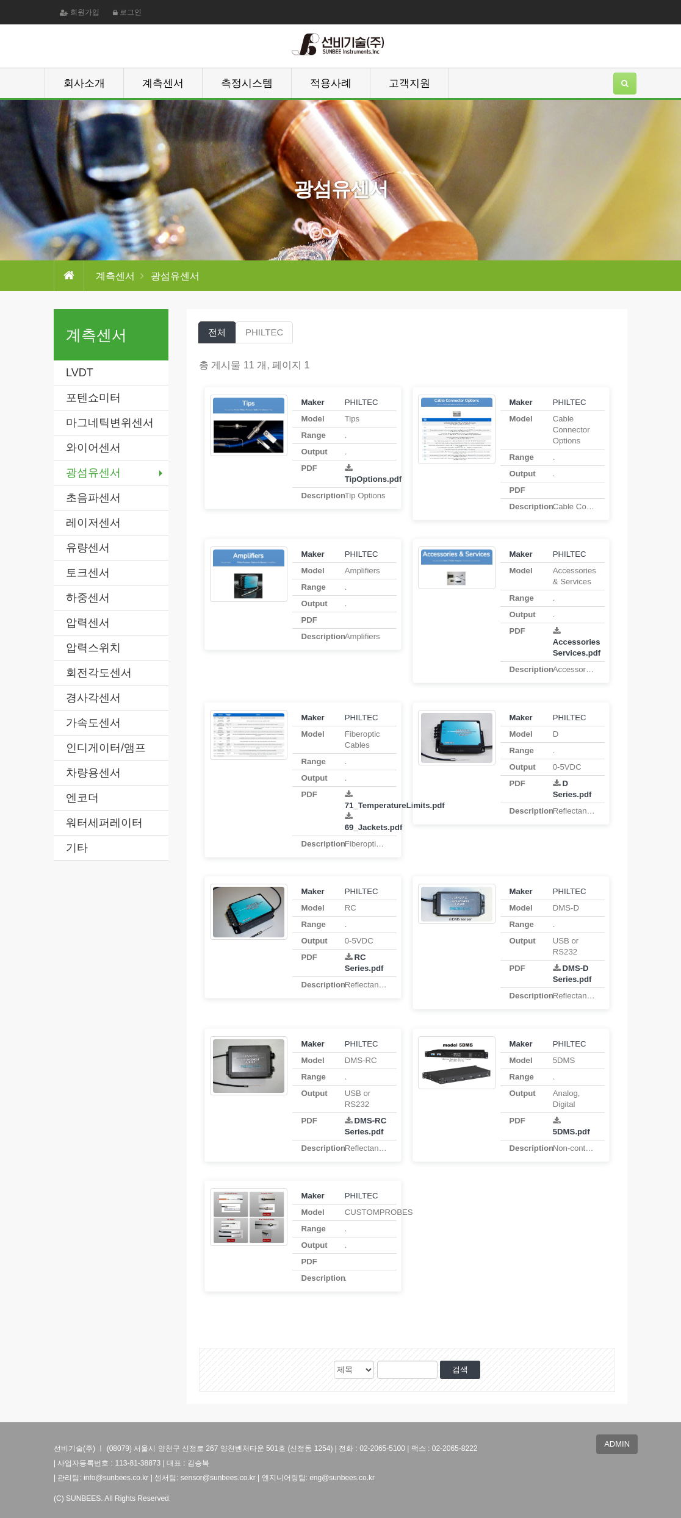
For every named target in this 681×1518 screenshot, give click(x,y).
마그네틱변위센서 (110, 423)
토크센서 (88, 573)
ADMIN (617, 1443)
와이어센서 (93, 448)
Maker (313, 402)
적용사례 (330, 83)
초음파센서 (93, 498)
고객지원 (409, 83)
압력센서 (88, 623)
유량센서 (88, 548)
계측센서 (163, 83)
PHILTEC (264, 332)
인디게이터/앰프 (106, 748)
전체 (217, 332)
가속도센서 (93, 723)
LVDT (79, 373)
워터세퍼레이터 (104, 823)
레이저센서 (93, 523)
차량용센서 (93, 773)
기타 (77, 848)
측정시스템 (247, 83)
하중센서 (88, 598)
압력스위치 (93, 648)
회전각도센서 (99, 673)
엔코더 (82, 798)
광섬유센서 (93, 473)
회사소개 (84, 83)
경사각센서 (93, 698)
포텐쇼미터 (93, 398)
